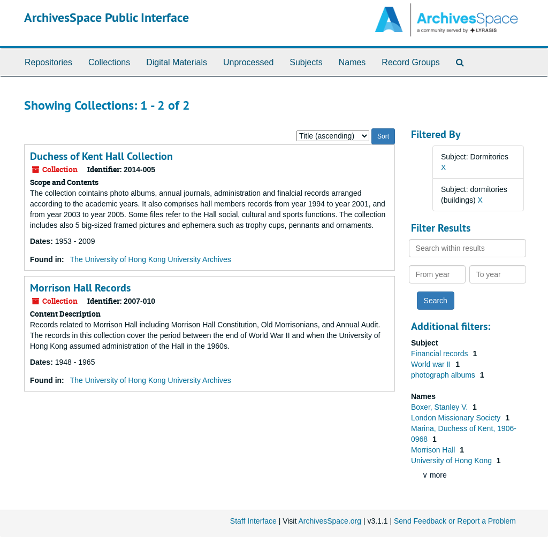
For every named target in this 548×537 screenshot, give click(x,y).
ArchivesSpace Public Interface (106, 17)
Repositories (48, 62)
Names (352, 62)
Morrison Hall (434, 450)
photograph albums (444, 375)
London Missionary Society (457, 417)
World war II (432, 364)
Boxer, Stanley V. (440, 407)
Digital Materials (176, 62)
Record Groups (411, 62)
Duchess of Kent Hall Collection (101, 156)
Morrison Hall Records (80, 288)
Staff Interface (253, 521)
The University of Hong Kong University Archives (150, 259)
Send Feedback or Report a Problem (455, 521)
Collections (109, 62)
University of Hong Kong (452, 460)
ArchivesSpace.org (329, 521)
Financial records (440, 353)
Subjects (306, 62)
